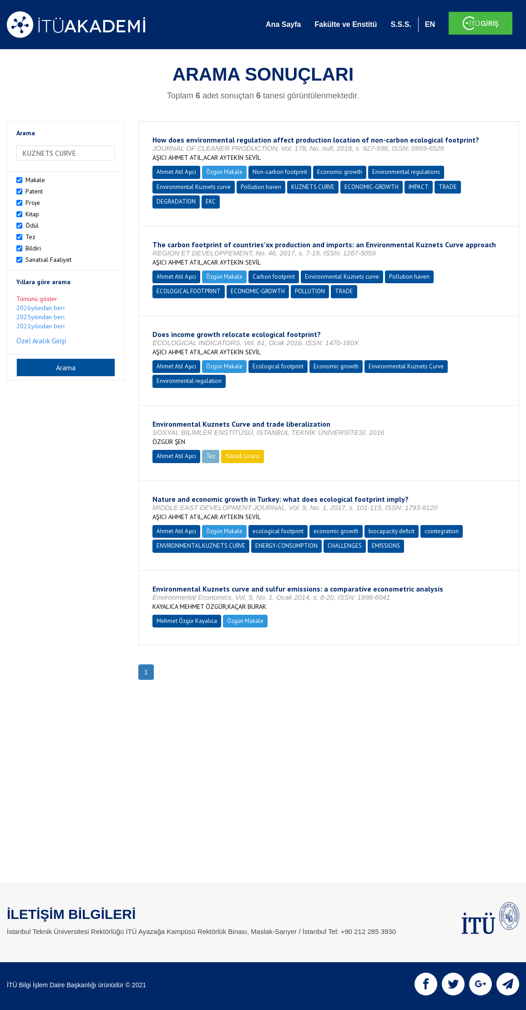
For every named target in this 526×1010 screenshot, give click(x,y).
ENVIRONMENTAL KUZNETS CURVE (201, 546)
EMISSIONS (386, 546)
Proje (32, 203)
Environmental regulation (189, 381)
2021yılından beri (40, 326)
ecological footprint (278, 531)
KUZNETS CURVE (312, 187)
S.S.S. (400, 24)
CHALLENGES (345, 546)
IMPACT (419, 187)
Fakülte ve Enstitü (345, 24)
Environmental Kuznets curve (194, 187)
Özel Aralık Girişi (41, 340)
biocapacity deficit (392, 531)
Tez (30, 237)
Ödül (32, 225)
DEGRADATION (176, 201)
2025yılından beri (40, 317)
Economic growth (339, 172)
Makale (35, 180)
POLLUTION (310, 291)
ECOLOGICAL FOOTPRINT (189, 291)
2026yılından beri (40, 308)
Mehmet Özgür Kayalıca (187, 621)
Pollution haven (261, 187)
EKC (211, 201)
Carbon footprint (274, 277)
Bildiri (33, 248)
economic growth (336, 531)
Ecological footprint (278, 366)
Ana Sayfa (283, 24)
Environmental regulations (406, 172)
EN (430, 24)
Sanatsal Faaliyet (48, 259)
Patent (34, 191)
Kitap (32, 214)
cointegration (442, 531)
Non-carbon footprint (280, 172)
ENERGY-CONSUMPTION (286, 546)
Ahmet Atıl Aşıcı (176, 172)
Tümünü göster (36, 299)
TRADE (448, 187)
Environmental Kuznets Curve (406, 366)
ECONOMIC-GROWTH (371, 187)
